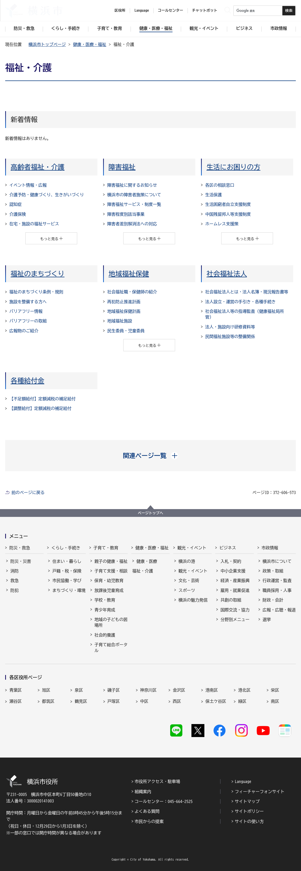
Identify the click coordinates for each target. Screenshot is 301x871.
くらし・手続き (65, 548)
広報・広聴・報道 (279, 610)
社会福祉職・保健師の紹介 (132, 292)
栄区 (275, 690)
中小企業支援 (232, 571)
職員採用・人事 (277, 590)
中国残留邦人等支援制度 (228, 214)
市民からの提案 (149, 821)
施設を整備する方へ (28, 302)
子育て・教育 (106, 548)
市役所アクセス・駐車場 (157, 781)
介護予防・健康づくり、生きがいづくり (46, 195)
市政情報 (270, 548)
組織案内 (143, 791)
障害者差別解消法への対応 (132, 224)
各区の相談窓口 (219, 185)
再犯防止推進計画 (123, 302)
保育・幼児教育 (109, 580)
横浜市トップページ (47, 44)
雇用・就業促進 (234, 590)
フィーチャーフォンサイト (259, 791)
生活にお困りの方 (233, 167)
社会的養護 (105, 635)
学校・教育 (105, 600)
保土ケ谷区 (215, 701)
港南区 (211, 690)
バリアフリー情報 (25, 311)
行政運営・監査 (277, 580)
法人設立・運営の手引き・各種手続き (240, 302)
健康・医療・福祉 (89, 44)
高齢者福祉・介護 (37, 167)
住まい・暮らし (66, 561)
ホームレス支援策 (221, 224)
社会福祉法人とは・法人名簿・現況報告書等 (246, 292)
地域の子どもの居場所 (111, 622)
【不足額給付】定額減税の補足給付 (42, 399)
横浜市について (277, 561)
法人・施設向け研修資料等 (230, 327)
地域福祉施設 (119, 321)
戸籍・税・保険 (66, 571)
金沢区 (179, 690)
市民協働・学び (66, 580)
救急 (14, 580)
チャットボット (204, 10)
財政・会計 (273, 600)
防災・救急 (19, 548)
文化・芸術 (188, 580)
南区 (275, 701)
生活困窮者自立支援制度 (228, 204)
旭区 (46, 690)
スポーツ (186, 590)
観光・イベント (191, 548)
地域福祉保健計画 (123, 311)
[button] (150, 455)
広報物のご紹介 (23, 331)
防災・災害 (20, 561)
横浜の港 (186, 561)
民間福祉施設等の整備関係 (230, 336)
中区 (144, 701)
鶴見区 (81, 701)
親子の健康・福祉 (111, 561)
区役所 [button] (119, 10)
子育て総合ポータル (111, 647)
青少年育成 (105, 610)
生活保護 (213, 195)
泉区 (79, 690)
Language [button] (141, 10)
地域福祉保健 (129, 273)
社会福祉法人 (226, 273)
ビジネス (227, 548)
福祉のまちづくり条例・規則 (36, 292)
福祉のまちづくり (37, 273)
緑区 (242, 701)
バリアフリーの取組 (28, 321)
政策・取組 (273, 571)
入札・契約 (230, 561)
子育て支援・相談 (111, 571)
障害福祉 (122, 167)
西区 (177, 701)
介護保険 (17, 214)
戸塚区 (114, 701)
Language (243, 781)
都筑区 (48, 701)
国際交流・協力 (234, 610)
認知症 (15, 204)
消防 (14, 571)
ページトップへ (150, 513)
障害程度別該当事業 (126, 214)
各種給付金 (27, 380)
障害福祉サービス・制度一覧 (134, 204)
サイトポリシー (249, 811)
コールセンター (170, 10)
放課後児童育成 (109, 590)
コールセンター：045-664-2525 (164, 801)
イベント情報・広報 (28, 185)
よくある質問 (147, 811)
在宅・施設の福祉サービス (34, 224)
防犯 (14, 590)
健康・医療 (147, 561)
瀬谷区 (15, 701)
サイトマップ (247, 801)
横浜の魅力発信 (192, 600)
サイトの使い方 (249, 821)
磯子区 (114, 690)
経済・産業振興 (234, 580)
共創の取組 (230, 600)
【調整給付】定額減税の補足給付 (40, 408)
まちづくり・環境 (68, 590)
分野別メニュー (234, 619)
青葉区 (15, 690)
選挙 (267, 619)
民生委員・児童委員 (126, 331)
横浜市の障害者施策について (134, 195)
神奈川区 (148, 690)
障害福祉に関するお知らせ (132, 185)
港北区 (244, 690)
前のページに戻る (28, 492)
